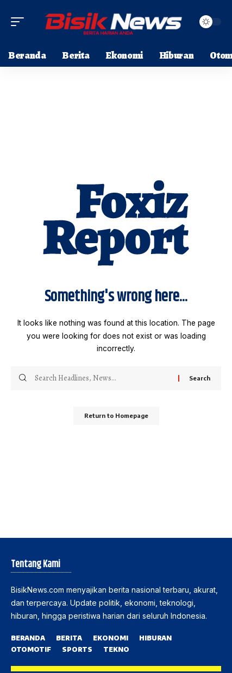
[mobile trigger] (20, 22)
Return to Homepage (116, 415)
